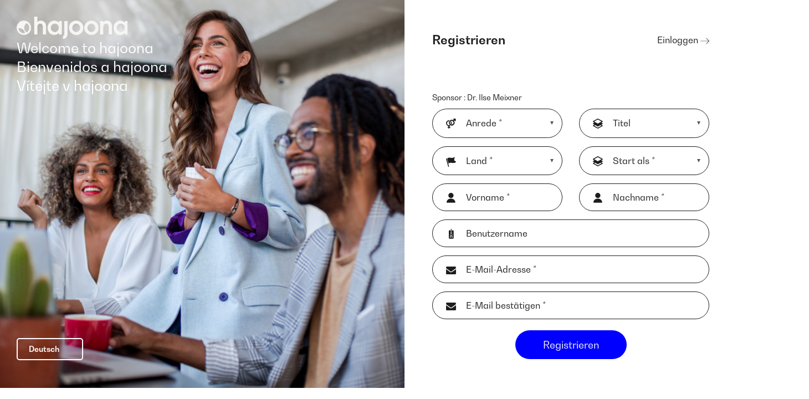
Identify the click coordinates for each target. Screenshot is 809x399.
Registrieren (571, 351)
